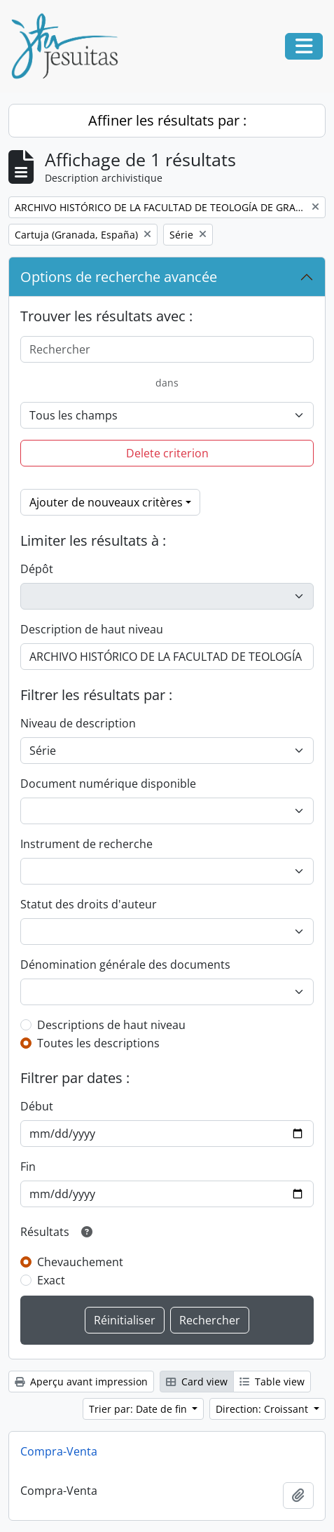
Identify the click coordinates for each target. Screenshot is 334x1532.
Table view (272, 1381)
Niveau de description (78, 723)
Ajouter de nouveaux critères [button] (106, 502)
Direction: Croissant (263, 1409)
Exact (51, 1280)
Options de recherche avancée (118, 276)
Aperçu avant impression (81, 1381)
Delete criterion (167, 453)
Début (36, 1106)
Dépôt (36, 569)
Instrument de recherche (86, 844)
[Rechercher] (167, 349)
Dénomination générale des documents (125, 964)
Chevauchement (80, 1262)
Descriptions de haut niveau (111, 1025)
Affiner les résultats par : (167, 120)
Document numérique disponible (108, 783)
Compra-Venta (58, 1451)
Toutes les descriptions (98, 1043)
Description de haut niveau (91, 629)
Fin (28, 1166)
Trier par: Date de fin (139, 1409)
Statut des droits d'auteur (88, 904)
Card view (197, 1381)
